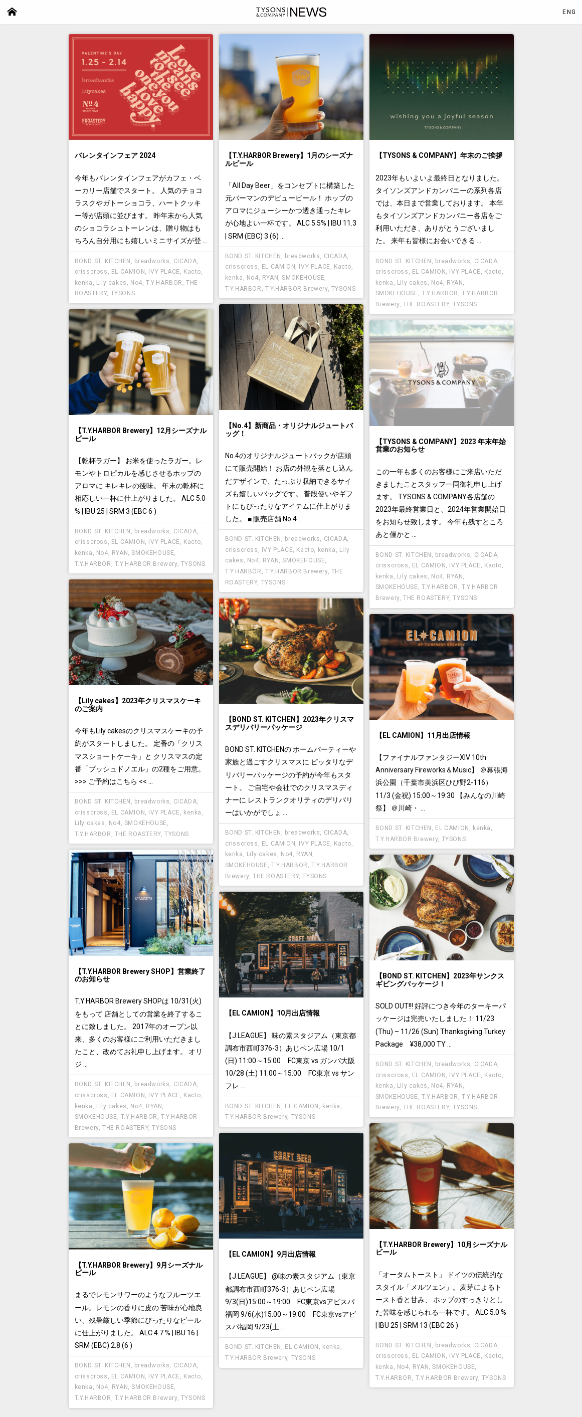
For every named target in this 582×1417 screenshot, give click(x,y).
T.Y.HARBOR (164, 282)
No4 (136, 282)
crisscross (91, 271)
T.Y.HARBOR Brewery (296, 288)
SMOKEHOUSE (303, 277)
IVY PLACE (163, 271)
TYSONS (123, 293)
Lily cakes (111, 282)
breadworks (151, 261)
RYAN (270, 277)
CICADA (185, 261)
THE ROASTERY (426, 304)
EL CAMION (128, 271)
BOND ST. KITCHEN (103, 261)
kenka (84, 282)
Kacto (192, 271)
